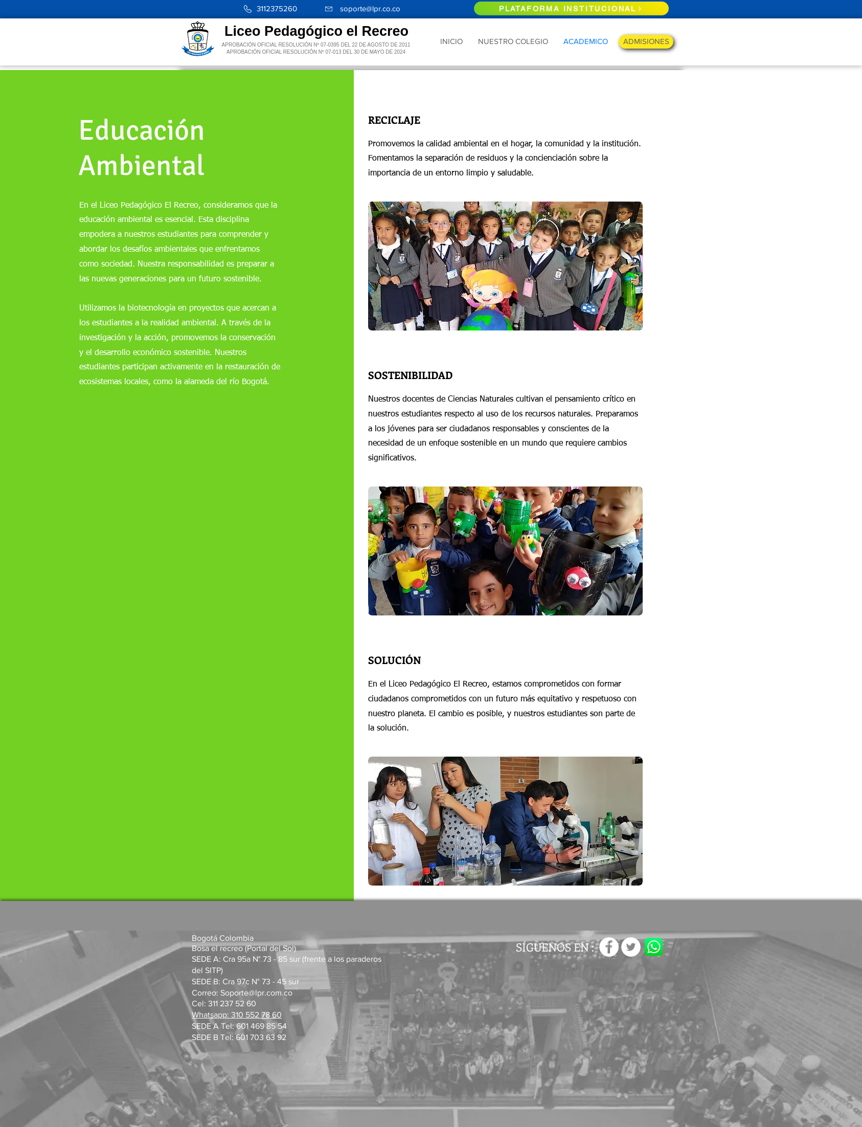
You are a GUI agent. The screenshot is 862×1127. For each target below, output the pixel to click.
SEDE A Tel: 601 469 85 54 (240, 1026)
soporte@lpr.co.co (370, 8)
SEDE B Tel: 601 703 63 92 (239, 1037)
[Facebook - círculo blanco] (609, 947)
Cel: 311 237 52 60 (224, 1003)
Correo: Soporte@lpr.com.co (242, 992)
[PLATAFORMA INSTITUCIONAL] (571, 8)
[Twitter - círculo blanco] (631, 947)
